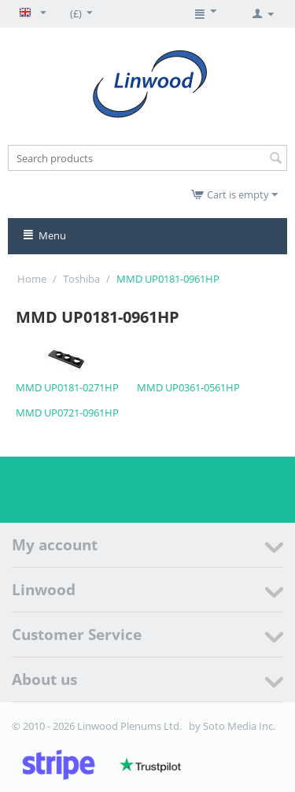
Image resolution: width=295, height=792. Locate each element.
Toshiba (81, 279)
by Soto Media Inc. (232, 726)
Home (31, 279)
